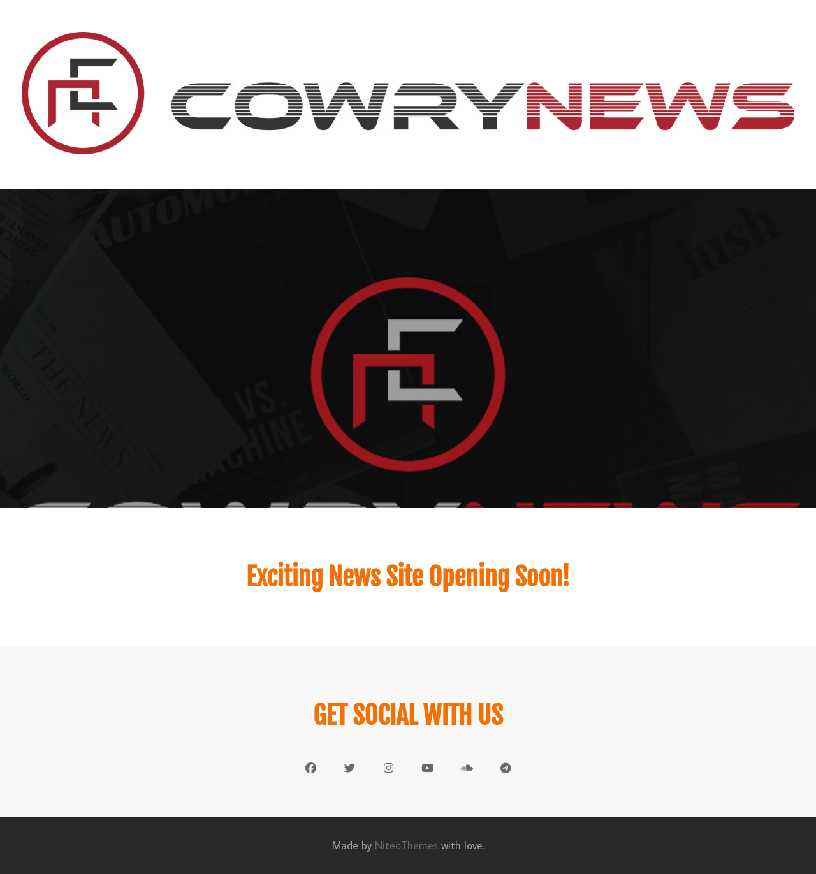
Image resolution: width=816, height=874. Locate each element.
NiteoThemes (406, 845)
